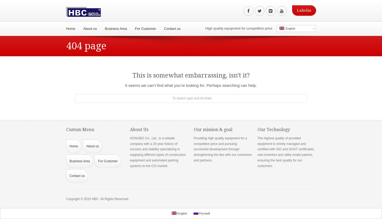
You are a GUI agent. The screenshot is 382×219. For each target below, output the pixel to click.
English (287, 28)
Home (70, 29)
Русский (202, 213)
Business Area (114, 27)
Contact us (172, 29)
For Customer (144, 27)
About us (88, 27)
